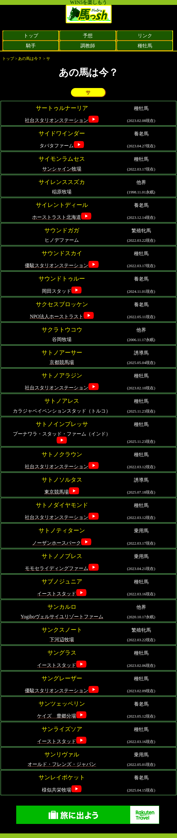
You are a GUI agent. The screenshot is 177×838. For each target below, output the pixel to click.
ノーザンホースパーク (56, 543)
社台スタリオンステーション (56, 120)
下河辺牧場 (62, 639)
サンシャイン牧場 (61, 168)
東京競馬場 (56, 491)
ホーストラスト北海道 (56, 217)
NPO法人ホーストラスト (56, 316)
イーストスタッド (56, 593)
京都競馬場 (62, 362)
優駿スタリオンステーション (56, 265)
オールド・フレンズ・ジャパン (62, 764)
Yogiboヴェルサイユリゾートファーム (61, 616)
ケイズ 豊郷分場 (56, 716)
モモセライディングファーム (56, 568)
